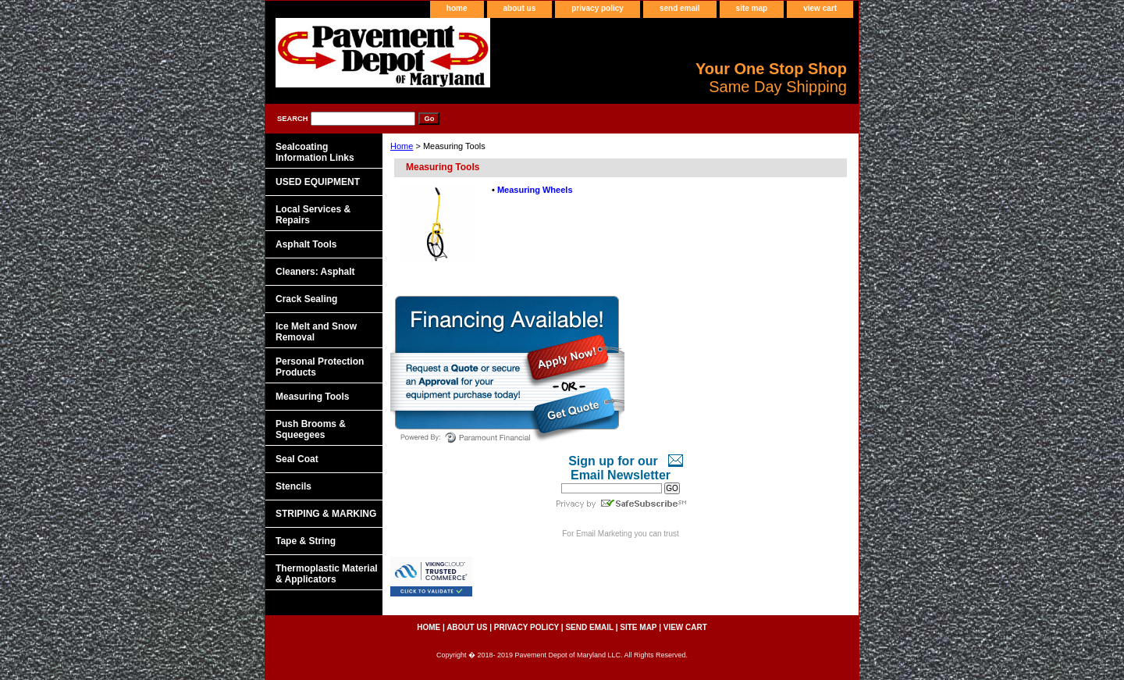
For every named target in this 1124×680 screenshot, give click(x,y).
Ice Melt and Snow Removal (316, 332)
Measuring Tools (312, 396)
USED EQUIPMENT (318, 181)
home (457, 8)
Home (401, 146)
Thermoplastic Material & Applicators (327, 574)
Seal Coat (297, 459)
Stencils (293, 486)
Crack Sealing (306, 299)
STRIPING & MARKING (326, 513)
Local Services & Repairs (313, 215)
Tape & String (306, 541)
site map (752, 8)
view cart (820, 8)
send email (680, 8)
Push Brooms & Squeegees (311, 429)
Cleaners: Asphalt (315, 271)
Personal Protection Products (320, 367)
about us (519, 8)
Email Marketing (604, 533)
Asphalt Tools (306, 244)
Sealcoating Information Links (315, 152)
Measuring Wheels (535, 189)
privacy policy (597, 8)
